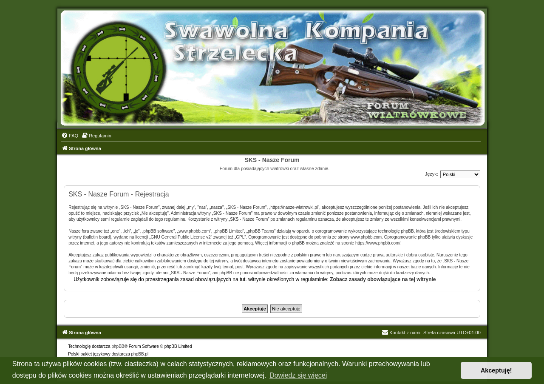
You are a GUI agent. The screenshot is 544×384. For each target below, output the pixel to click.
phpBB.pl (140, 354)
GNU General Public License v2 (181, 237)
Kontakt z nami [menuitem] (401, 332)
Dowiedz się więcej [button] (298, 375)
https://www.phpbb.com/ (377, 243)
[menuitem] (69, 135)
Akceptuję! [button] (496, 370)
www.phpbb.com (366, 237)
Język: (431, 173)
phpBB (117, 346)
